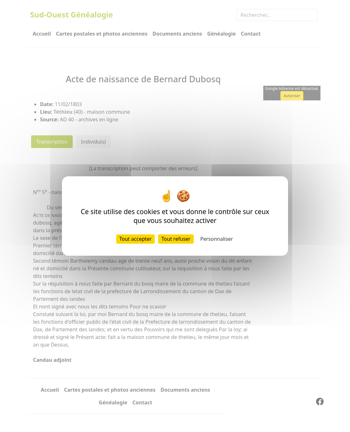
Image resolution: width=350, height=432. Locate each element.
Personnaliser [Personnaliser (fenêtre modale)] (216, 238)
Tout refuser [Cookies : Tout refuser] (175, 238)
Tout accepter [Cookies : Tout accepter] (135, 238)
